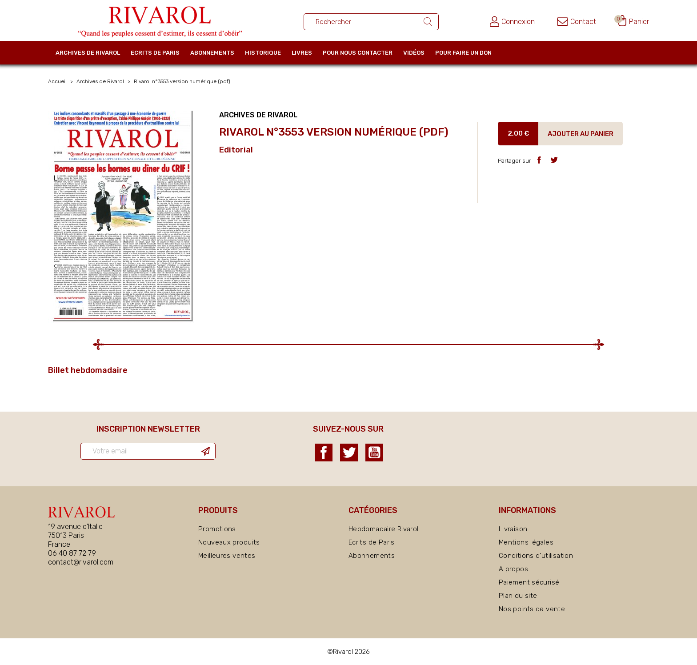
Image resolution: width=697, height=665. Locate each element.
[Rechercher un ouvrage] (371, 21)
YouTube (374, 452)
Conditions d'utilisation (536, 556)
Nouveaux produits (229, 542)
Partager (539, 159)
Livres (302, 52)
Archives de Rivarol (88, 52)
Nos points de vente (532, 609)
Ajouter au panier (580, 134)
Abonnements (212, 52)
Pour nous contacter (358, 52)
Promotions (217, 529)
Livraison (513, 529)
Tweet (554, 159)
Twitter (349, 452)
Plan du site (518, 596)
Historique (263, 52)
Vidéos (414, 52)
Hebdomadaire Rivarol (383, 529)
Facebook (323, 452)
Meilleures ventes (226, 556)
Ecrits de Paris (155, 52)
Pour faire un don (463, 52)
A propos (513, 569)
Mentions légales (526, 542)
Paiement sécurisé (529, 582)
